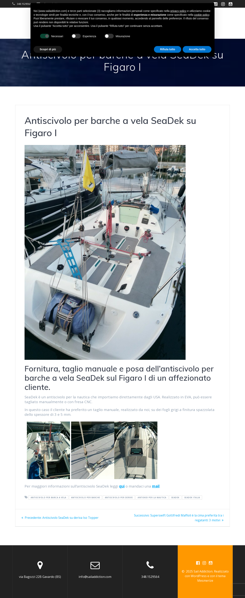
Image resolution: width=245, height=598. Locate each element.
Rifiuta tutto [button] (167, 49)
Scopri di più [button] (48, 49)
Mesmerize (205, 580)
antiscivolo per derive (119, 497)
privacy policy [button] (178, 10)
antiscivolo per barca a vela (48, 497)
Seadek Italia (192, 497)
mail (155, 486)
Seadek (175, 497)
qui (122, 486)
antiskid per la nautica (152, 497)
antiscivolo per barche (85, 497)
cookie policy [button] (201, 14)
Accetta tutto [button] (197, 49)
